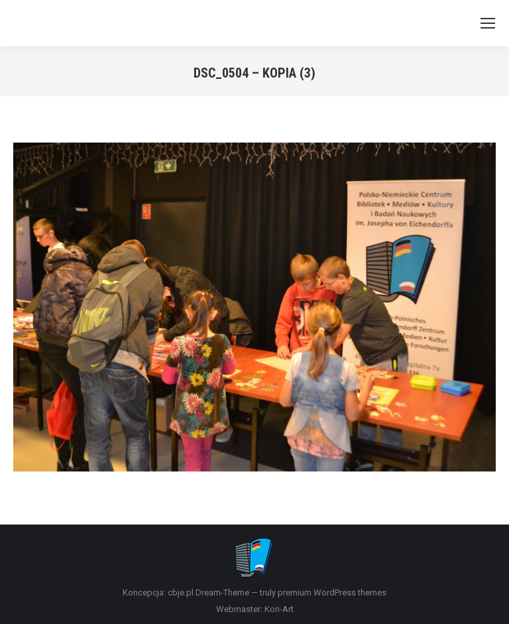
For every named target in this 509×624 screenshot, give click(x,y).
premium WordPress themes (332, 592)
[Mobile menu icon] (488, 23)
